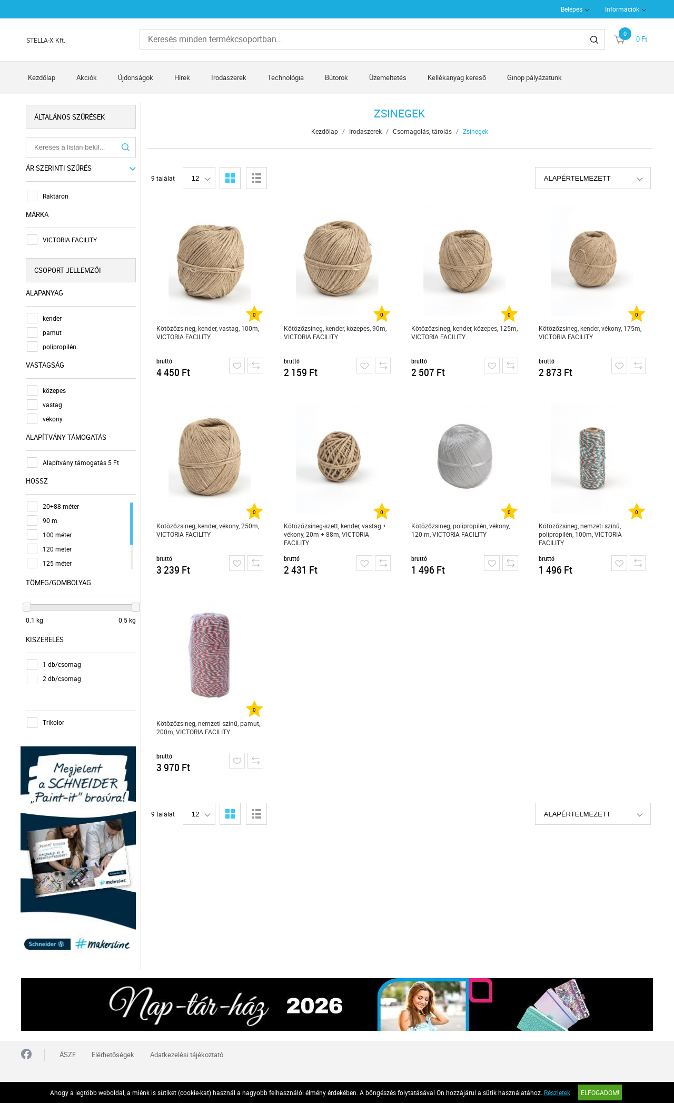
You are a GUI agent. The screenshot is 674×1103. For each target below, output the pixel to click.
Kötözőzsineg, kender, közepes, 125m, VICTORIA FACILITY (464, 332)
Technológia (285, 77)
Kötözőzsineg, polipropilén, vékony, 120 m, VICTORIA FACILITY (460, 529)
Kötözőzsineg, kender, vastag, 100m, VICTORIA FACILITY (207, 332)
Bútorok (336, 77)
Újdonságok (135, 77)
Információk (622, 9)
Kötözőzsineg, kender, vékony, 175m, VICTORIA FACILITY (590, 332)
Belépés (571, 9)
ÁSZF (68, 1054)
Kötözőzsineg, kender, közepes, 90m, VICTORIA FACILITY (335, 332)
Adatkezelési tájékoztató (186, 1054)
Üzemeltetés (388, 77)
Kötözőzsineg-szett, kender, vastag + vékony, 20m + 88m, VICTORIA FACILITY (335, 534)
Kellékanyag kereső (457, 77)
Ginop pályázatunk (534, 77)
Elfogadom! (600, 1092)
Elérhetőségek (113, 1054)
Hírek (182, 77)
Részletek (557, 1092)
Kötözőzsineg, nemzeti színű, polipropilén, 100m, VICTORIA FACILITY (580, 534)
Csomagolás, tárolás (422, 131)
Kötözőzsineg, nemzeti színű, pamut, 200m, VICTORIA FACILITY (208, 727)
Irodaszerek (228, 77)
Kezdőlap (41, 77)
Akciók (86, 77)
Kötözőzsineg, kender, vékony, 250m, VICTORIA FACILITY (207, 529)
